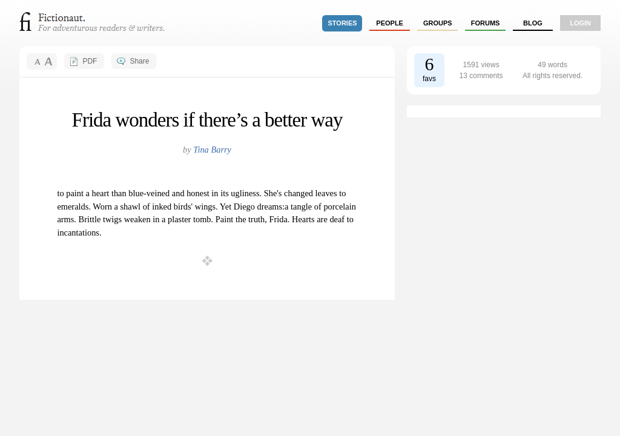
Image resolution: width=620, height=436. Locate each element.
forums (485, 23)
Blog (532, 23)
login (580, 23)
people (389, 23)
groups (437, 23)
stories (342, 23)
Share (139, 61)
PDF (89, 61)
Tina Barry (212, 149)
